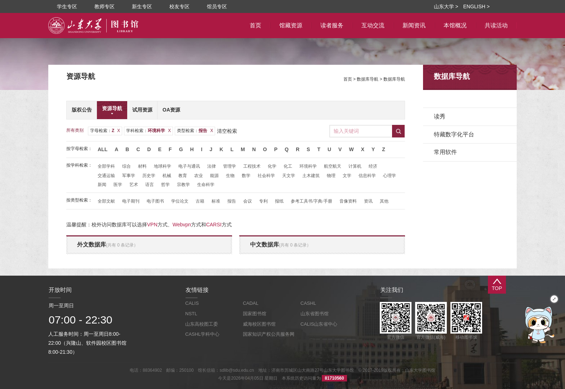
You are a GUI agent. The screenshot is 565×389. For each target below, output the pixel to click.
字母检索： (105, 130)
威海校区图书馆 (259, 324)
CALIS (192, 303)
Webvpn (182, 224)
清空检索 (227, 131)
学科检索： (148, 130)
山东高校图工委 (201, 324)
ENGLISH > (476, 6)
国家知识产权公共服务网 (268, 334)
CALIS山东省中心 (319, 324)
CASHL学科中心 (202, 334)
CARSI (214, 224)
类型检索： (195, 130)
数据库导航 (367, 79)
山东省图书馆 (315, 313)
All (102, 149)
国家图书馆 (254, 313)
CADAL (250, 303)
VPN (152, 224)
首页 (347, 79)
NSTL (191, 313)
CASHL (308, 303)
